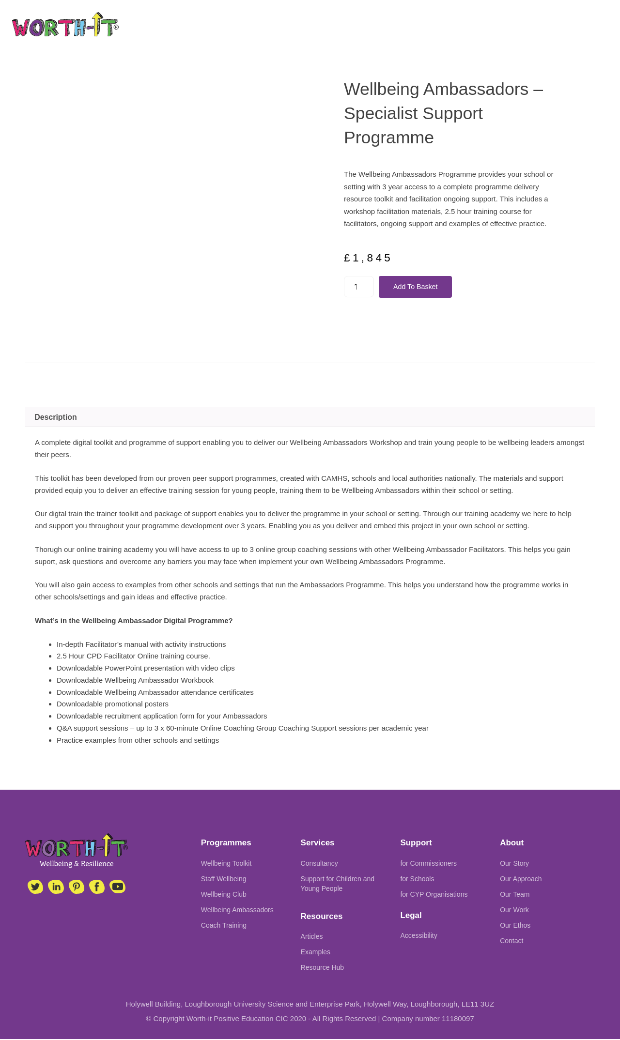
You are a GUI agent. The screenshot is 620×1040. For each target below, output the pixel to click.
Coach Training (224, 926)
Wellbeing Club (224, 895)
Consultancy (319, 864)
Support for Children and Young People (338, 884)
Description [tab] (55, 417)
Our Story (514, 864)
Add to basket (418, 287)
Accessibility (418, 936)
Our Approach (521, 879)
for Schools (417, 879)
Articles (312, 937)
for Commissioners (428, 864)
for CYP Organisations (433, 895)
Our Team (514, 895)
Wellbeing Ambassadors (237, 910)
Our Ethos (515, 926)
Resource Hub (322, 968)
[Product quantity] (359, 287)
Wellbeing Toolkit (226, 864)
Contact (511, 941)
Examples (315, 953)
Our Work (514, 910)
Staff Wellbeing (224, 879)
